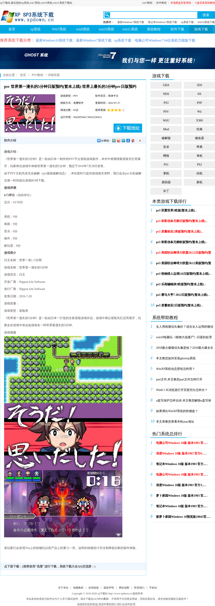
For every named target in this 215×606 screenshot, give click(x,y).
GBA (166, 85)
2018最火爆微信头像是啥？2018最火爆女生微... (184, 349)
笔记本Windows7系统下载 (162, 22)
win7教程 (147, 2)
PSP (199, 102)
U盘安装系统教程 (205, 2)
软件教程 (161, 2)
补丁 (166, 191)
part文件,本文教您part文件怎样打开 (179, 379)
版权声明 (109, 587)
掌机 (166, 173)
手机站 (153, 587)
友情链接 (93, 587)
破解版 (166, 138)
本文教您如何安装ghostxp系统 (176, 358)
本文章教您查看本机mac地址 (175, 421)
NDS (166, 94)
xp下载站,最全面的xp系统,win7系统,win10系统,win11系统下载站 (36, 2)
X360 (199, 120)
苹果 (200, 147)
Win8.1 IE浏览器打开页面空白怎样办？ (182, 390)
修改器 (199, 138)
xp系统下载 (187, 22)
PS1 (166, 164)
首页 (11, 29)
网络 (166, 155)
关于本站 (63, 587)
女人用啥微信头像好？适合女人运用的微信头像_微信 (184, 328)
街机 (200, 173)
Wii (199, 111)
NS (199, 94)
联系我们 (139, 587)
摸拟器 (166, 182)
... (176, 210)
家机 (200, 182)
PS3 (166, 102)
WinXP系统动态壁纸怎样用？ (175, 368)
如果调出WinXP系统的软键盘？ (177, 411)
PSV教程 (37, 75)
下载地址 (128, 128)
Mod (166, 129)
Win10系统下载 (206, 22)
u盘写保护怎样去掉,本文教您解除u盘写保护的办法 (183, 402)
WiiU (166, 120)
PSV (166, 111)
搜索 (206, 15)
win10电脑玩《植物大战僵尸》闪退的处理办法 (184, 339)
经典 (200, 129)
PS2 (199, 164)
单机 (200, 155)
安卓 (166, 147)
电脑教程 (78, 587)
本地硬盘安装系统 (180, 2)
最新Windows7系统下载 (130, 22)
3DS (199, 85)
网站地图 (124, 587)
